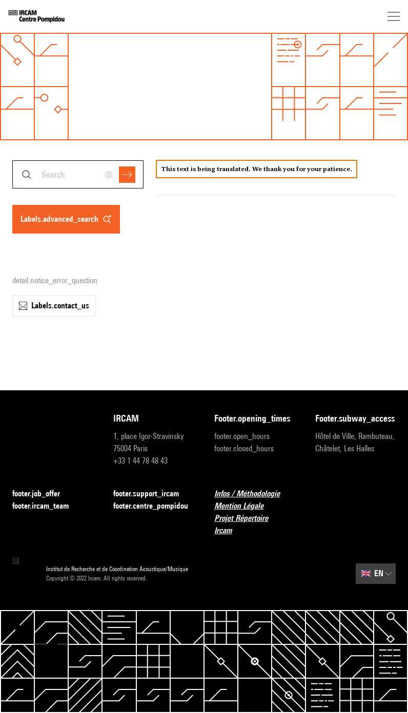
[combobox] (78, 174)
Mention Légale (245, 506)
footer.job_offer (42, 494)
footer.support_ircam (152, 494)
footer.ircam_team (46, 506)
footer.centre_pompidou (153, 506)
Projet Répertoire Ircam (254, 524)
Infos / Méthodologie (253, 494)
